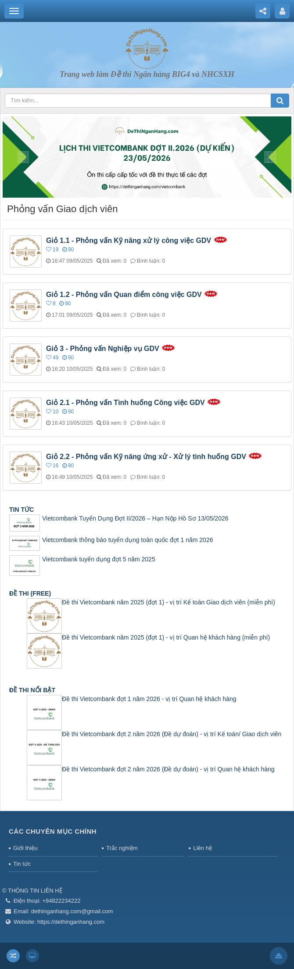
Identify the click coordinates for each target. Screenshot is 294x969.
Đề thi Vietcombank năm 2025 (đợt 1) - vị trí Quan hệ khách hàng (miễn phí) (166, 637)
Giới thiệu (25, 848)
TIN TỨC (21, 509)
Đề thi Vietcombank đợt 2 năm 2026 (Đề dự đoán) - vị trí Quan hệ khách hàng (168, 769)
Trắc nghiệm (121, 848)
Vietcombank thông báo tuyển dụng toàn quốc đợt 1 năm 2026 (127, 539)
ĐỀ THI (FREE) (30, 593)
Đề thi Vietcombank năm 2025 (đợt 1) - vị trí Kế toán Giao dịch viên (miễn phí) (168, 602)
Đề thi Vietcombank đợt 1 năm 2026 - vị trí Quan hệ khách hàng (149, 698)
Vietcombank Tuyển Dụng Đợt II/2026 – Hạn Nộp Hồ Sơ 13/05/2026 (135, 518)
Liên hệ (202, 848)
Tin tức (22, 864)
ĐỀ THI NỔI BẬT (32, 690)
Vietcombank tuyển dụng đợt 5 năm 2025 (98, 559)
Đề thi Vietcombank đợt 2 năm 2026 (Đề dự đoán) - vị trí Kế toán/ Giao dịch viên (171, 734)
